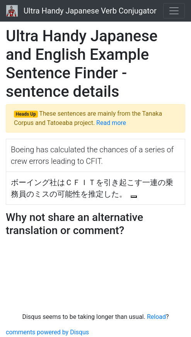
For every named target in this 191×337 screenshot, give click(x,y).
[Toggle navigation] (174, 11)
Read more (111, 122)
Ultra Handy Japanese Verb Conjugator (81, 11)
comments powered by (47, 332)
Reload (156, 316)
